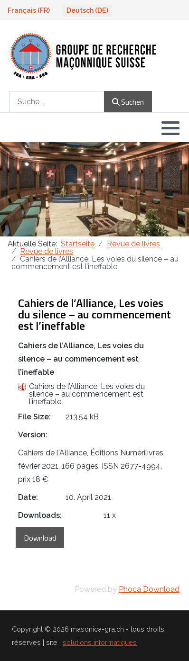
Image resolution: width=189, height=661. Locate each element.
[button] (170, 127)
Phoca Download (149, 589)
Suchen (128, 102)
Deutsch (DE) (87, 10)
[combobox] (56, 101)
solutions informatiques (100, 642)
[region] (94, 189)
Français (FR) (29, 10)
